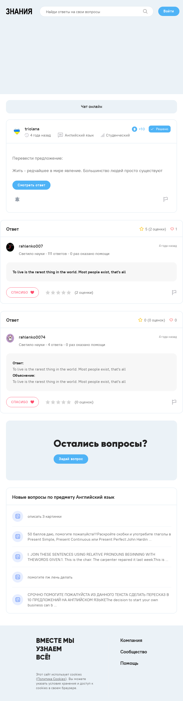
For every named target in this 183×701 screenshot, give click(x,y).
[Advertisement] (91, 53)
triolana (32, 129)
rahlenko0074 (32, 337)
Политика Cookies (51, 679)
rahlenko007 (31, 246)
